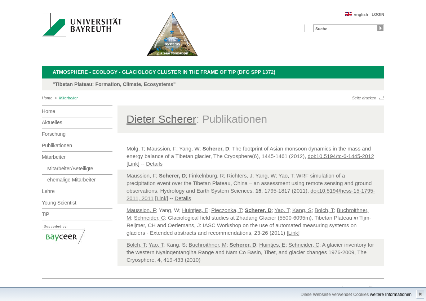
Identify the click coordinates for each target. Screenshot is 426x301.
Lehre (48, 191)
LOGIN (378, 14)
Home (47, 98)
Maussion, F (161, 148)
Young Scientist (59, 203)
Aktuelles (52, 122)
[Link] (133, 164)
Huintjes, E (195, 210)
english (361, 14)
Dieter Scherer (161, 119)
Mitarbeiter (68, 98)
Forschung (54, 134)
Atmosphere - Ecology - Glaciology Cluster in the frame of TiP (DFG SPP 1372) (164, 72)
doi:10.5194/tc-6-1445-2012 (341, 156)
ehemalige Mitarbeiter (71, 180)
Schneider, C (149, 218)
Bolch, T (324, 210)
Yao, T (286, 175)
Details (154, 164)
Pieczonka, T (226, 210)
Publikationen (57, 145)
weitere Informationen (391, 294)
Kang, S (301, 210)
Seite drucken (364, 98)
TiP (45, 214)
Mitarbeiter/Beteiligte (70, 168)
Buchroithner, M (207, 245)
